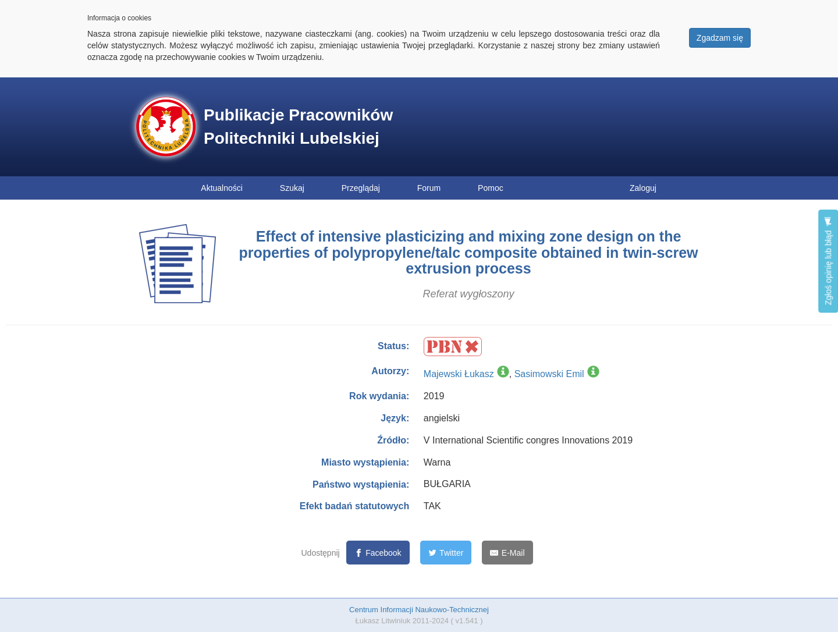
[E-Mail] (507, 552)
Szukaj (292, 188)
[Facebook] (378, 552)
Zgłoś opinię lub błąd (828, 261)
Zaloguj (643, 188)
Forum (429, 188)
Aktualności (222, 188)
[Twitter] (446, 552)
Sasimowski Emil (549, 374)
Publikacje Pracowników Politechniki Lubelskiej (298, 126)
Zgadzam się (720, 37)
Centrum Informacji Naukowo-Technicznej (419, 609)
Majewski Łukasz (459, 374)
